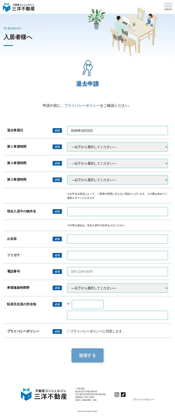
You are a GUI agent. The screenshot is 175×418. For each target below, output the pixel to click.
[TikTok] (123, 394)
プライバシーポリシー (82, 105)
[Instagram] (117, 394)
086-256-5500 (84, 394)
